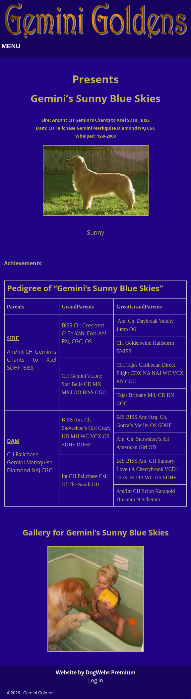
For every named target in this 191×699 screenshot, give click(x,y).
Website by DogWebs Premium (96, 672)
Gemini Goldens (38, 693)
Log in (95, 680)
